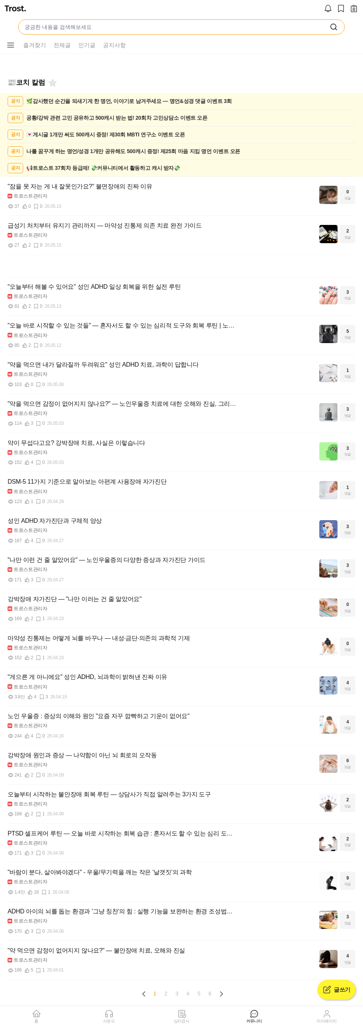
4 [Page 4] (188, 994)
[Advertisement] (182, 265)
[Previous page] (144, 994)
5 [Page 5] (199, 994)
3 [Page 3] (177, 994)
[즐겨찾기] (52, 82)
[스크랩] (341, 9)
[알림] (328, 9)
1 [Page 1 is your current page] (155, 994)
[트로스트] (15, 9)
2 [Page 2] (166, 994)
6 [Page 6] (210, 994)
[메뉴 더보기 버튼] (10, 45)
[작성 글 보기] (353, 9)
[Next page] (221, 994)
